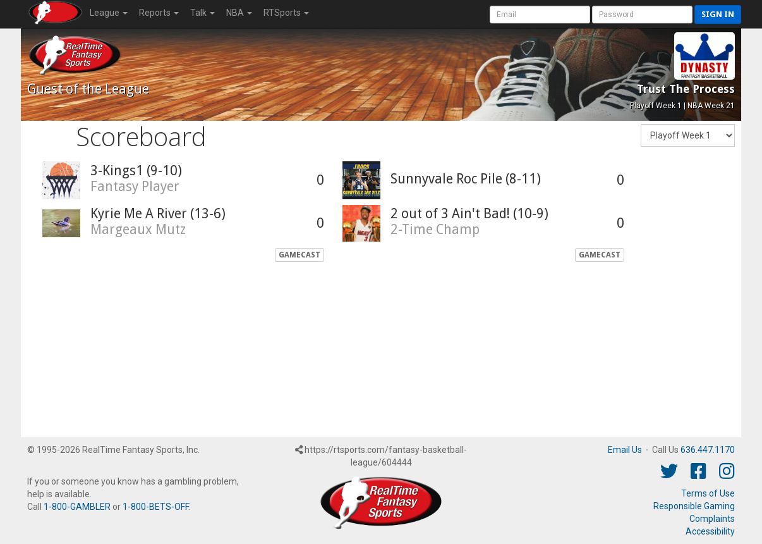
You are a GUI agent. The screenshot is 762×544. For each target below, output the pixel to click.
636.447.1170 (707, 450)
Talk (202, 13)
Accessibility (710, 531)
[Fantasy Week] (688, 135)
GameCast (299, 254)
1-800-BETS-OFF (155, 507)
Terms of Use (708, 493)
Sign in (717, 14)
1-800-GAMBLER (77, 507)
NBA (239, 13)
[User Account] (540, 14)
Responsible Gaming (694, 506)
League (109, 13)
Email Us (625, 450)
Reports (159, 13)
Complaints (712, 519)
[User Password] (642, 14)
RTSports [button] (286, 13)
